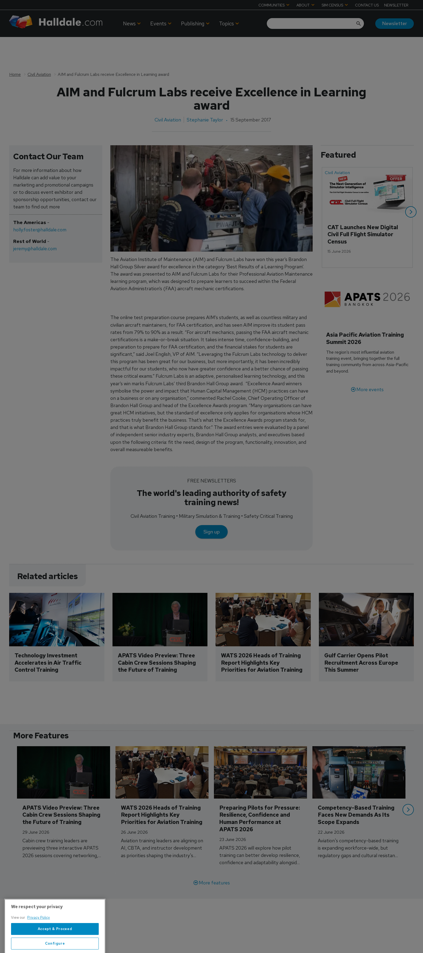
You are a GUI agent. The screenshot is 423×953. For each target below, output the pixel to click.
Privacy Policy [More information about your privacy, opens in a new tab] (38, 938)
